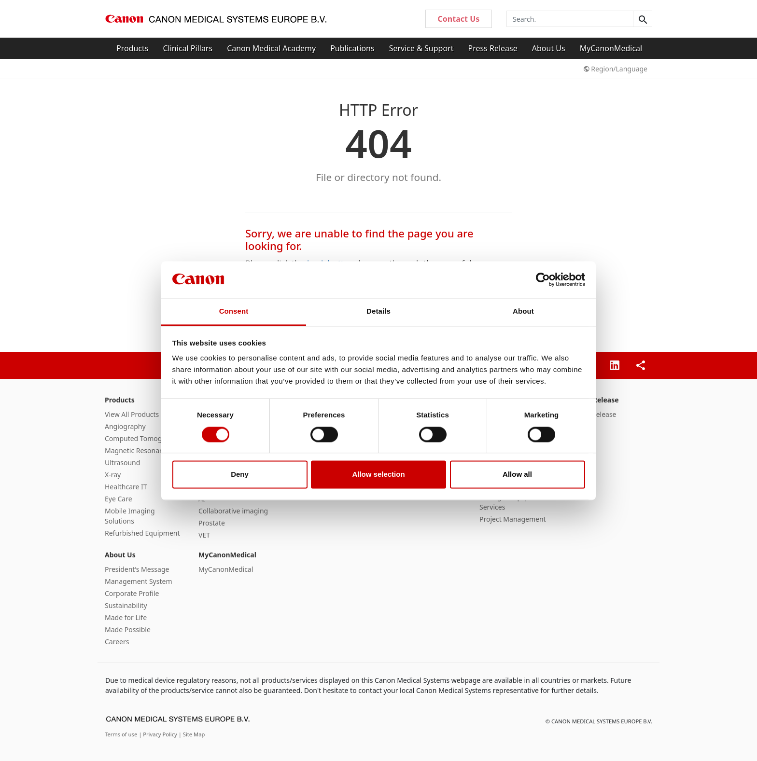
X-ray (113, 474)
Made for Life (126, 617)
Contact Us (459, 19)
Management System (138, 581)
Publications (352, 48)
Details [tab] (378, 311)
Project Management (512, 519)
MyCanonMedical (611, 48)
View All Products (132, 414)
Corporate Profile (132, 593)
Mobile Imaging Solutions (130, 516)
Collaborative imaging (233, 510)
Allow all (517, 474)
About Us (548, 48)
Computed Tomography (142, 438)
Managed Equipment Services (512, 502)
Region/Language (615, 68)
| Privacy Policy (159, 734)
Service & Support (421, 48)
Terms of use (122, 734)
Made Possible (128, 629)
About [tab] (523, 311)
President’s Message (137, 569)
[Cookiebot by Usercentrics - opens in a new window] (543, 279)
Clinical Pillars (188, 48)
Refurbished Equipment (142, 533)
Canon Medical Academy (271, 48)
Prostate (211, 522)
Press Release (492, 48)
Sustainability (126, 605)
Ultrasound (122, 462)
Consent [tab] (234, 311)
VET (204, 535)
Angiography (125, 426)
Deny (240, 474)
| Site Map (192, 734)
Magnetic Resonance (137, 450)
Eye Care (118, 498)
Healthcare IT (126, 486)
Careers (117, 641)
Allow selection (378, 474)
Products (132, 48)
